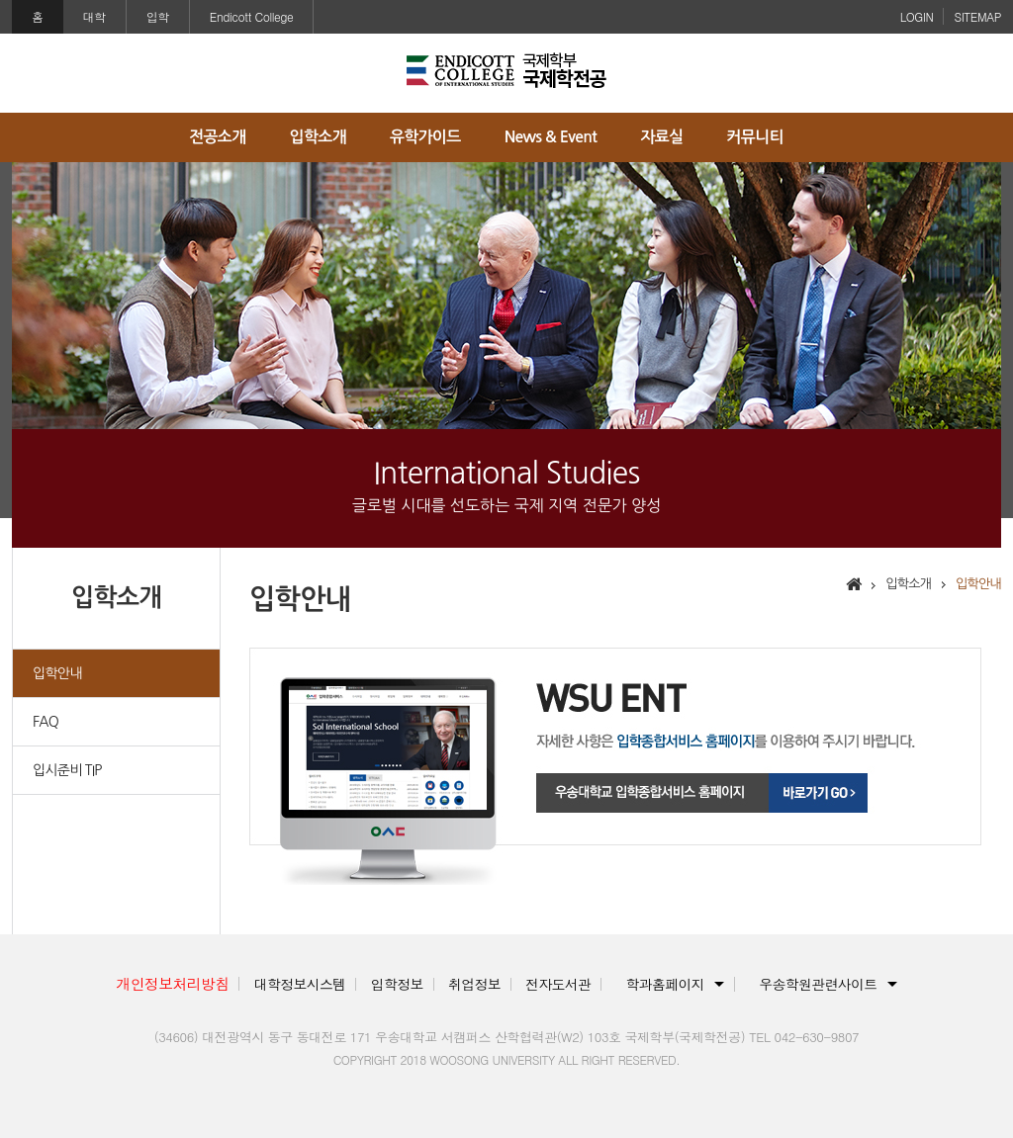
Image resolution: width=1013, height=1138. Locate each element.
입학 (157, 16)
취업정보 (474, 984)
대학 (94, 16)
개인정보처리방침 (172, 983)
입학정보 (397, 984)
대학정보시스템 (300, 984)
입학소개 (318, 137)
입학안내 (57, 673)
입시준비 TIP (67, 770)
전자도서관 (558, 984)
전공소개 (217, 137)
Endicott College (252, 16)
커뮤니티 (755, 137)
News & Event (551, 137)
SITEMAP (977, 16)
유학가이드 (425, 137)
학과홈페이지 (665, 984)
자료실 (661, 137)
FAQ (45, 722)
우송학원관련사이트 (817, 984)
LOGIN (917, 16)
